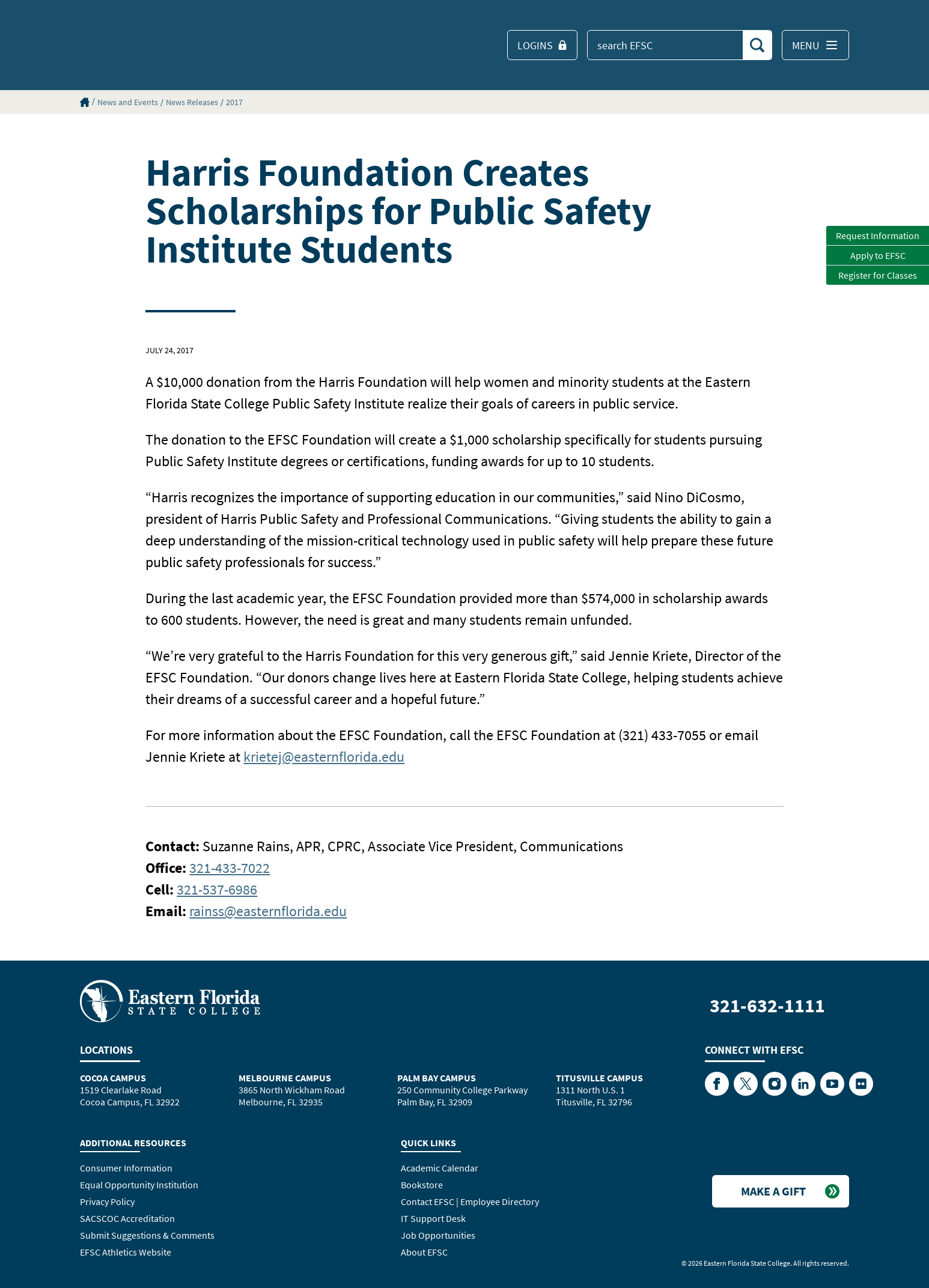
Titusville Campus (599, 1078)
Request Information (877, 235)
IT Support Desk (433, 1218)
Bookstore (422, 1185)
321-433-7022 (229, 867)
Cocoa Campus (113, 1078)
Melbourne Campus (285, 1078)
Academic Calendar (439, 1168)
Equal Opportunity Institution (139, 1185)
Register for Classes (877, 275)
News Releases (192, 102)
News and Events (127, 102)
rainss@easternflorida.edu (268, 911)
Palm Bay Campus (436, 1078)
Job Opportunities (438, 1235)
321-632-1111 (767, 1006)
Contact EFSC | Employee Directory (470, 1201)
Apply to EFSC (878, 255)
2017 (234, 102)
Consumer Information (126, 1168)
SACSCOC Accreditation (127, 1218)
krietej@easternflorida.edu (323, 756)
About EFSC (424, 1252)
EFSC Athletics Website (125, 1252)
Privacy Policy (107, 1201)
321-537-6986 (217, 889)
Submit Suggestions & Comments (147, 1235)
